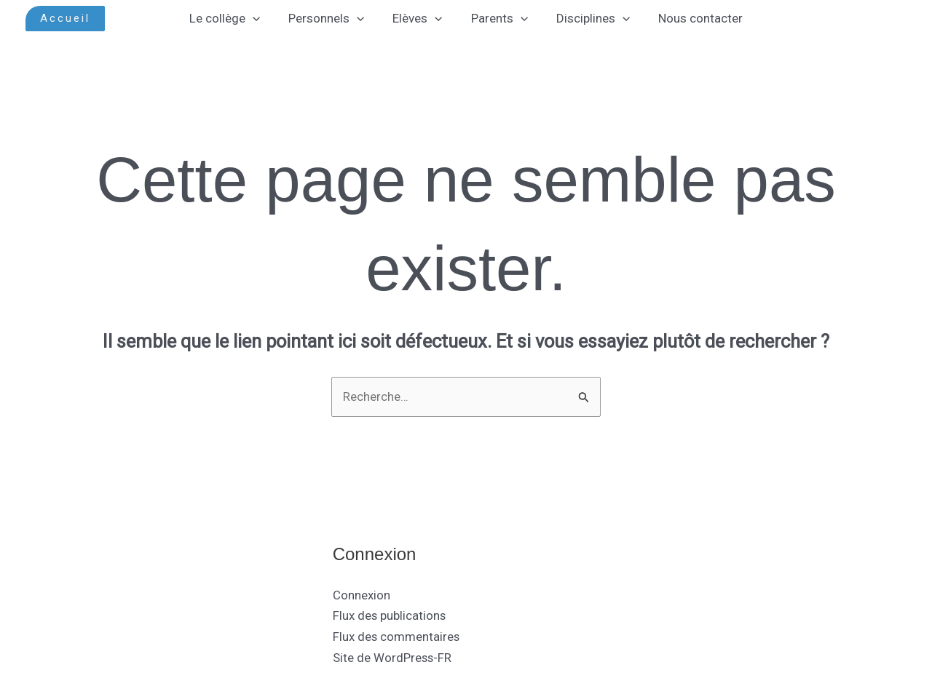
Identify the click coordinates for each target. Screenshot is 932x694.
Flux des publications (390, 616)
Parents (497, 18)
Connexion (361, 595)
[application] (262, 18)
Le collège (234, 18)
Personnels (332, 18)
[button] (65, 18)
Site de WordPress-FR (393, 658)
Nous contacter (691, 18)
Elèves (419, 18)
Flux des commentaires (397, 637)
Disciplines (587, 18)
